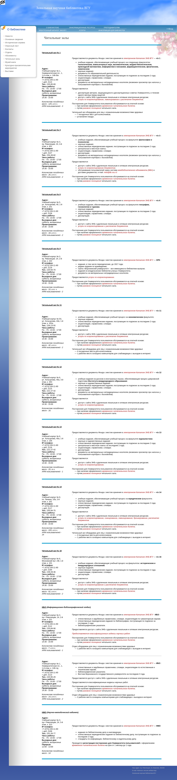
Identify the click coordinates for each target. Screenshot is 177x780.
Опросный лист (12, 46)
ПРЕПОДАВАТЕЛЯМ (112, 27)
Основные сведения (14, 39)
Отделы (8, 52)
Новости (9, 36)
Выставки (9, 71)
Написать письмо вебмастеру (147, 770)
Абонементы (10, 56)
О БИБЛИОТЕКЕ (52, 27)
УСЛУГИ (82, 30)
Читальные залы (12, 59)
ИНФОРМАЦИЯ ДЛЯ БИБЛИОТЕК (112, 30)
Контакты (9, 49)
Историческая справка (15, 42)
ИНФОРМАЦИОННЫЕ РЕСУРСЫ (82, 27)
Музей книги (10, 62)
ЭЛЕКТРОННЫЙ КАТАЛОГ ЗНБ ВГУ (52, 30)
